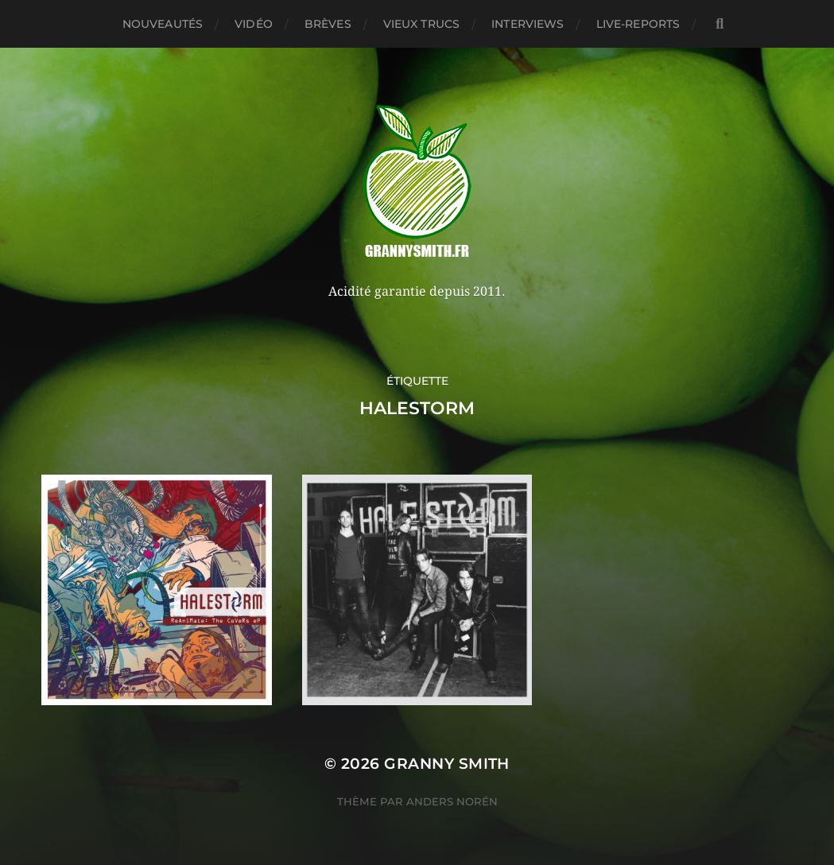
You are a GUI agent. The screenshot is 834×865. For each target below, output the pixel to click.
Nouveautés (162, 24)
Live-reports (638, 24)
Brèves (328, 24)
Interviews (527, 24)
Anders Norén (452, 801)
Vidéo (254, 24)
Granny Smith (447, 763)
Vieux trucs (421, 24)
